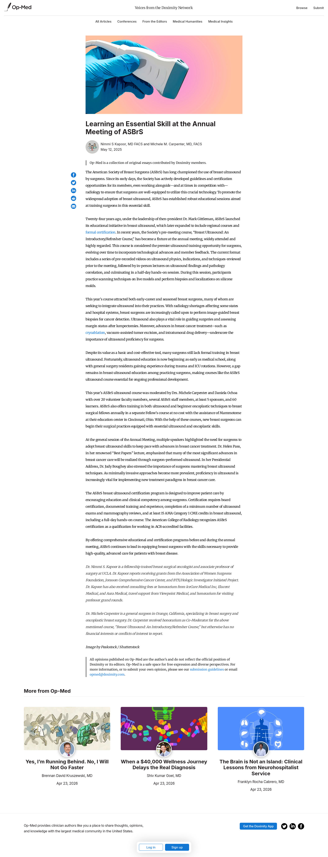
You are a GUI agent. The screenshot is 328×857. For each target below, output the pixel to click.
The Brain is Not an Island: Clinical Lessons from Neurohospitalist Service (260, 768)
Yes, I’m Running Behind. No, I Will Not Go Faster (67, 765)
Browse (302, 7)
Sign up (177, 847)
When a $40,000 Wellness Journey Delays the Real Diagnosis (164, 765)
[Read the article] (67, 729)
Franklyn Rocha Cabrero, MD (261, 782)
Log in (151, 847)
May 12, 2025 (111, 149)
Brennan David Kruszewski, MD (67, 776)
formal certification (100, 232)
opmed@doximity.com (107, 674)
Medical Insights (220, 21)
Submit (318, 7)
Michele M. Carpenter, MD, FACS (176, 144)
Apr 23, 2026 (51, 783)
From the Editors (154, 21)
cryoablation (95, 332)
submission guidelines (207, 669)
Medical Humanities (187, 21)
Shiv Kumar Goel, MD (164, 776)
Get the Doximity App (258, 826)
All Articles (103, 21)
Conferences (127, 21)
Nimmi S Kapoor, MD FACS (122, 144)
